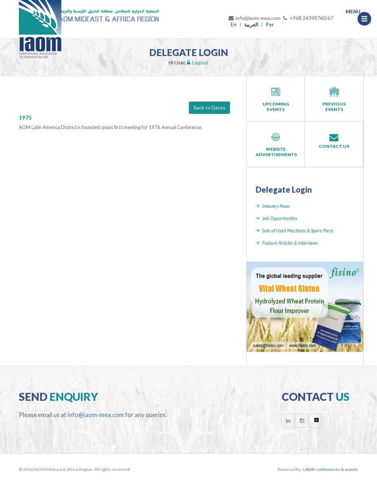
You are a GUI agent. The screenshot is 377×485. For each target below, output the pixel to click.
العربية (251, 24)
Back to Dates (209, 107)
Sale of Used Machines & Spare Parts (297, 230)
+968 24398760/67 (307, 18)
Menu (366, 16)
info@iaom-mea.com (254, 18)
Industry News (276, 206)
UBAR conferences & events (330, 469)
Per (270, 24)
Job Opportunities (279, 218)
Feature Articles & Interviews (290, 243)
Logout (197, 62)
